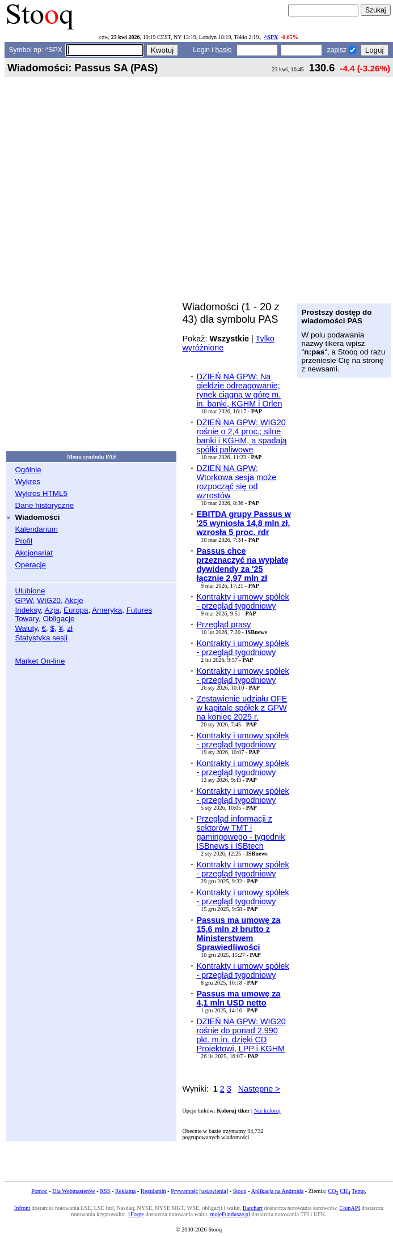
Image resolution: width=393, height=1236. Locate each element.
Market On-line (40, 661)
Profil (23, 541)
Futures (139, 610)
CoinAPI (350, 1208)
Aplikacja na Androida (277, 1191)
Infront (22, 1208)
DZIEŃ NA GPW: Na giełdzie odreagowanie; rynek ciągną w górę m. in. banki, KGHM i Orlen (239, 390)
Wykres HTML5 (41, 493)
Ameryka (107, 610)
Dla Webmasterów (73, 1191)
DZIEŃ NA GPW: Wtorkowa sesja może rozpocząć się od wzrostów (236, 482)
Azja (51, 610)
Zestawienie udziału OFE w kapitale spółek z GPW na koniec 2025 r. (241, 707)
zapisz (336, 50)
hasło (223, 50)
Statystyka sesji (41, 638)
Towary (27, 618)
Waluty (26, 628)
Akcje (74, 600)
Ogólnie (28, 469)
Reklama (125, 1191)
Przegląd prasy (223, 624)
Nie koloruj (267, 1110)
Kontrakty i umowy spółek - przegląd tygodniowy (242, 601)
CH (345, 1191)
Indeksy (27, 610)
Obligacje (58, 618)
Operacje (30, 565)
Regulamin (153, 1191)
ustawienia (213, 1191)
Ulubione (30, 591)
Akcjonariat (33, 553)
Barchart (253, 1208)
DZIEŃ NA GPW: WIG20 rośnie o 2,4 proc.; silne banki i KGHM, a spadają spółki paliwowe (241, 436)
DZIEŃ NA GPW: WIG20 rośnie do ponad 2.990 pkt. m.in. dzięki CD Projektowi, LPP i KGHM (240, 1035)
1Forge (136, 1214)
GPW (23, 600)
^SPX (271, 37)
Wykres (27, 481)
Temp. (359, 1191)
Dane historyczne (44, 505)
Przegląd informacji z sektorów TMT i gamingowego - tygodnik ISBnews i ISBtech (240, 832)
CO (333, 1191)
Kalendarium (36, 529)
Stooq (240, 1191)
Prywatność (184, 1191)
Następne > (259, 1088)
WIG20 (49, 600)
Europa (76, 610)
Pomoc (39, 1191)
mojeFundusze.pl (230, 1214)
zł (70, 628)
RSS (105, 1191)
